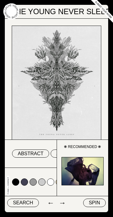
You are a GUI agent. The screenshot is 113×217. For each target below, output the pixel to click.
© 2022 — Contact (8, 185)
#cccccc (42, 182)
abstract (30, 153)
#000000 (15, 182)
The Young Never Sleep (61, 11)
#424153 (24, 182)
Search (23, 202)
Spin (94, 202)
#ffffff (50, 182)
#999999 (33, 182)
